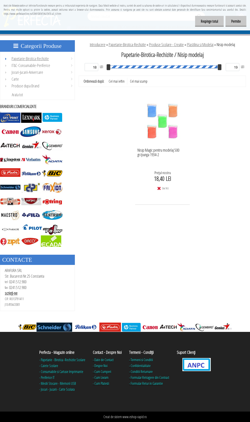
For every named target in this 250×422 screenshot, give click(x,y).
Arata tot (17, 94)
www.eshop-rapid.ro (135, 416)
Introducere (97, 44)
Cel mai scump (138, 81)
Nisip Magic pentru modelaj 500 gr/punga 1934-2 (158, 152)
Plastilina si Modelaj (200, 44)
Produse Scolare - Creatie (166, 44)
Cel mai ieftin (117, 81)
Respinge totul (209, 21)
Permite (236, 21)
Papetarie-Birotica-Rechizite (127, 44)
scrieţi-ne (11, 293)
